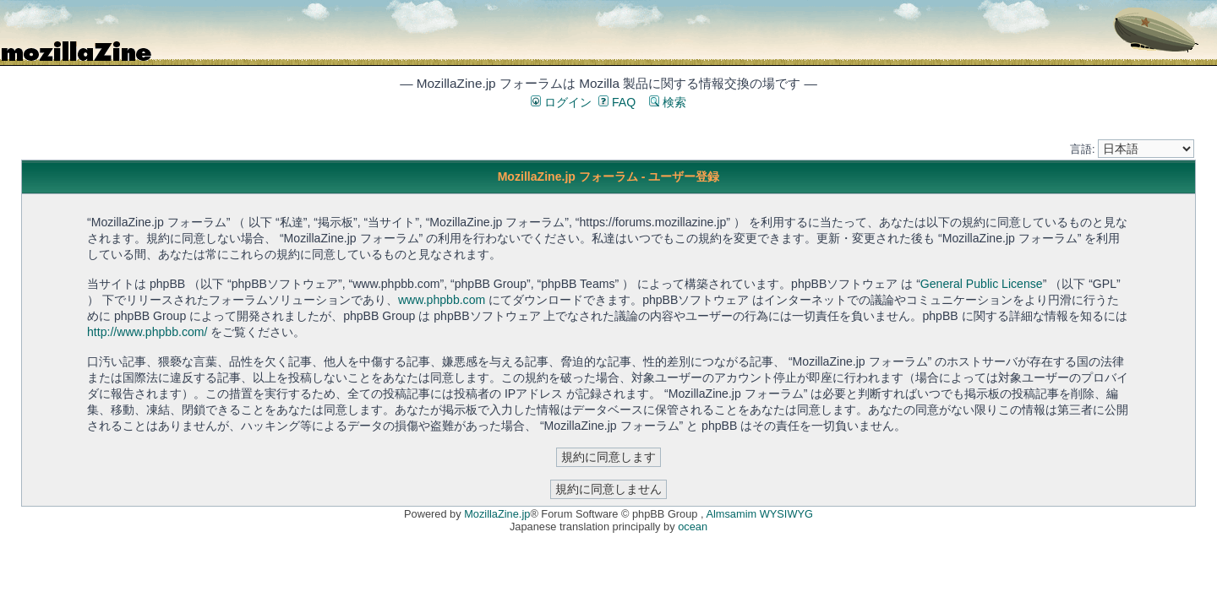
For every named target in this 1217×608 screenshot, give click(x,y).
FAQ (617, 102)
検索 (667, 102)
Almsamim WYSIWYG (759, 514)
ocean (692, 526)
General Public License (981, 283)
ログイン (561, 102)
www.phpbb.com (441, 300)
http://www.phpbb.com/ (147, 332)
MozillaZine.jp (497, 514)
